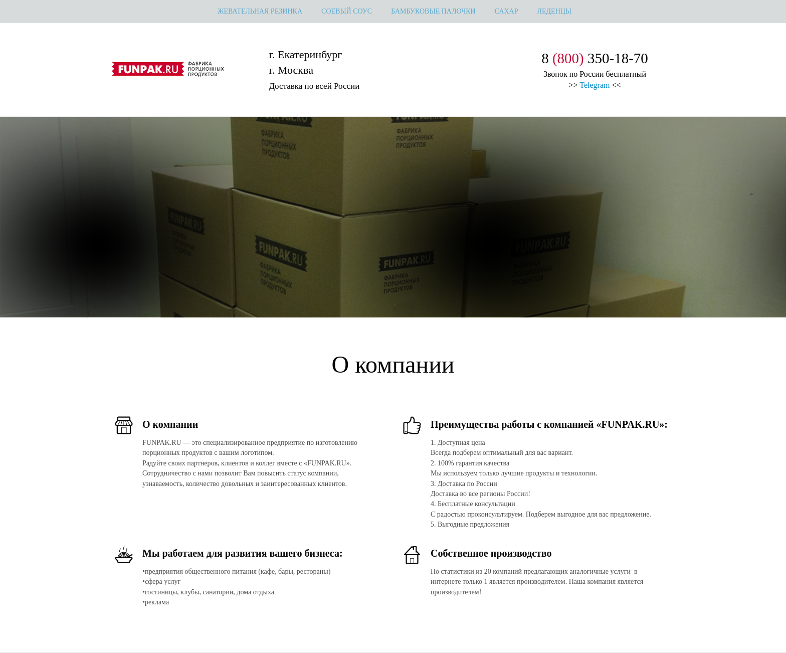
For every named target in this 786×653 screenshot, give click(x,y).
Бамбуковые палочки (433, 11)
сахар (506, 11)
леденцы (554, 11)
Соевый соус (346, 11)
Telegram (594, 85)
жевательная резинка (260, 11)
